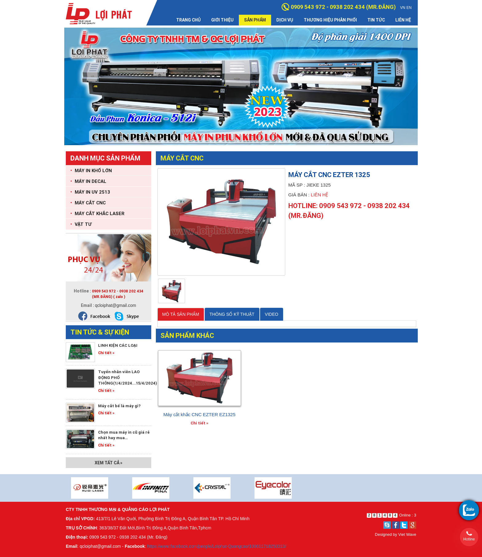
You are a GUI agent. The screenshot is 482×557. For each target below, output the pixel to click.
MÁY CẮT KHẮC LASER (97, 213)
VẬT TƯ (81, 224)
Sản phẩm (255, 20)
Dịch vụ (284, 20)
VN (402, 8)
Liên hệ (403, 20)
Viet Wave (407, 534)
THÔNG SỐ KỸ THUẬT (232, 314)
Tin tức (376, 20)
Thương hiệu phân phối (330, 20)
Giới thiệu (222, 20)
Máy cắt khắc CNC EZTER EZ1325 (199, 414)
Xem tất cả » (108, 463)
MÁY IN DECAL (88, 181)
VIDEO (272, 314)
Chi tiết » (106, 352)
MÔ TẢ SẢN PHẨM (180, 314)
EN (409, 8)
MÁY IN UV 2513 (90, 192)
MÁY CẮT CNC (88, 203)
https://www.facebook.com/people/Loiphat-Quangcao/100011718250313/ (216, 546)
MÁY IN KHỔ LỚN (91, 170)
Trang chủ (188, 20)
